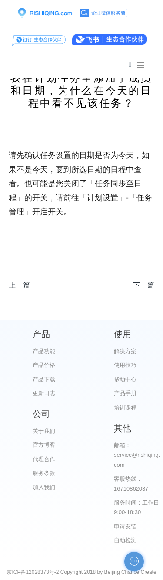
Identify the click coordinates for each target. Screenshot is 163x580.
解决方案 (125, 351)
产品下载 (44, 379)
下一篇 (143, 285)
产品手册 (125, 393)
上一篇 (19, 285)
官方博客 (44, 445)
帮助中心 (125, 379)
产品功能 (44, 351)
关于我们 (44, 431)
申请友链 (125, 526)
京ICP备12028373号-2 (33, 572)
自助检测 (125, 540)
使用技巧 (125, 365)
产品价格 (44, 365)
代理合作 (44, 459)
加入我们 (44, 487)
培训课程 (125, 407)
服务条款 (44, 473)
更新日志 (44, 393)
